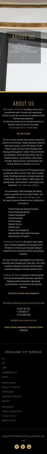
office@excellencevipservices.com (23, 320)
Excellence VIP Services (10, 3)
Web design (36, 436)
